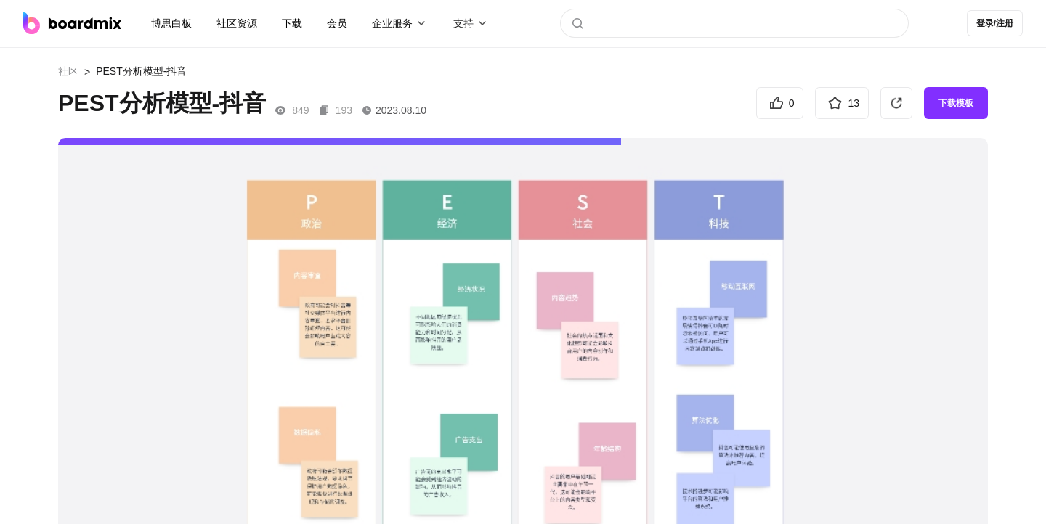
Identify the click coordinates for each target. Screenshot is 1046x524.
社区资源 (236, 23)
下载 (292, 23)
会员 (337, 23)
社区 (68, 71)
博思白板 (171, 23)
